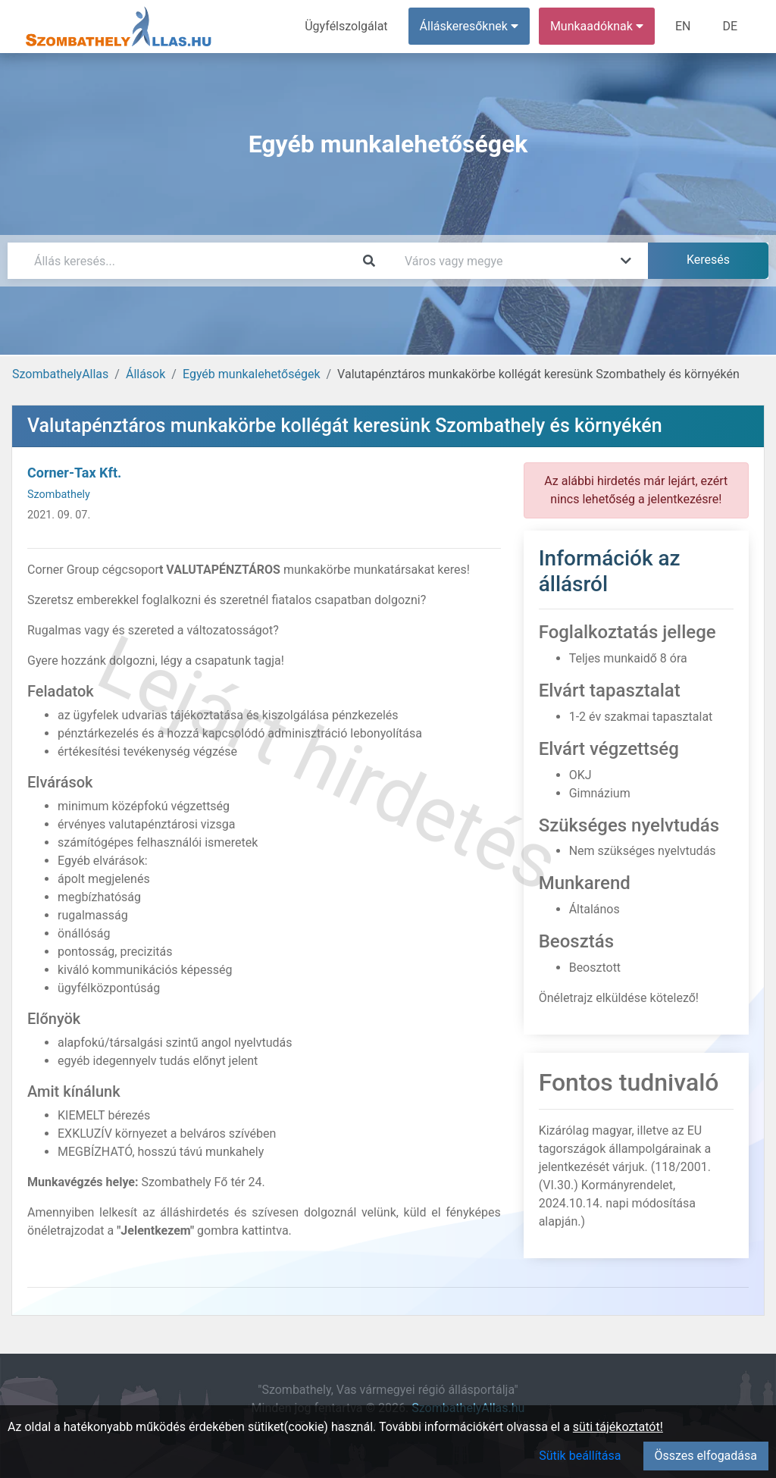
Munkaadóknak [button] (596, 26)
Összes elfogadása (706, 1455)
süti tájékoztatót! (618, 1427)
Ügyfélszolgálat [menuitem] (346, 26)
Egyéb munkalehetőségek (252, 374)
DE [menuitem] (729, 26)
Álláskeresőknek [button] (469, 26)
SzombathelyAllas (60, 374)
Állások (145, 374)
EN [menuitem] (683, 26)
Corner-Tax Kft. (74, 473)
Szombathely (58, 494)
